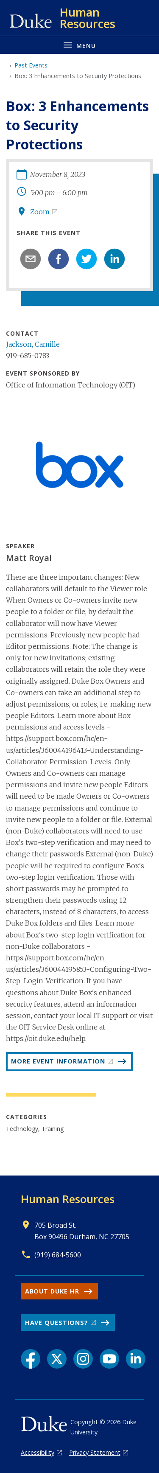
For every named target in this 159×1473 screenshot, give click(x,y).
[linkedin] (114, 258)
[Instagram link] (83, 1359)
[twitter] (86, 258)
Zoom (40, 212)
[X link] (57, 1359)
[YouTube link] (109, 1359)
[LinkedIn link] (135, 1359)
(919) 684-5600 (57, 1255)
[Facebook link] (30, 1359)
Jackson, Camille (33, 344)
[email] (30, 258)
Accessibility (37, 1452)
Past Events (30, 65)
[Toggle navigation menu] (79, 45)
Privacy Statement (94, 1452)
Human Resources (67, 1198)
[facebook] (58, 258)
